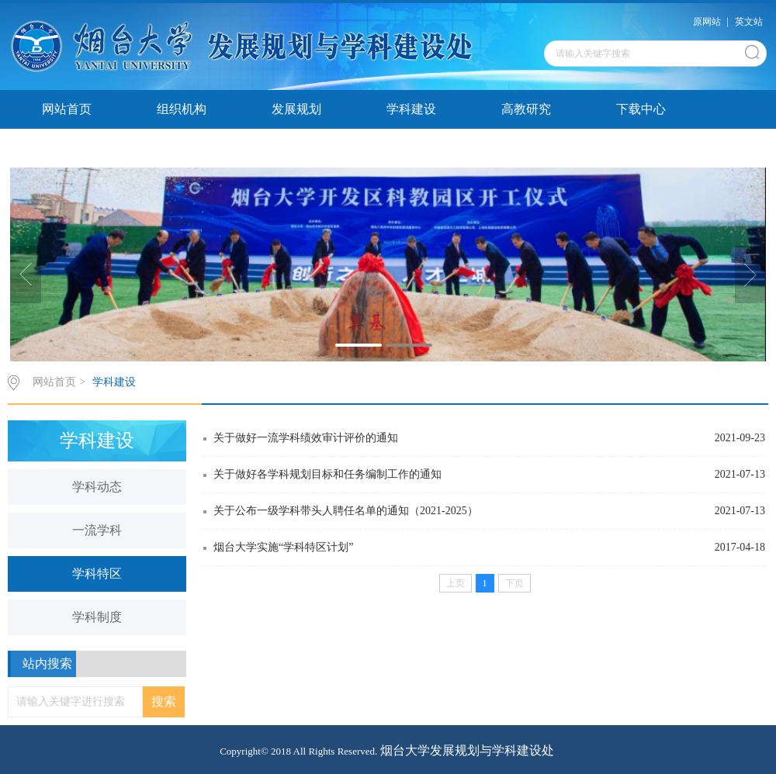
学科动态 (97, 486)
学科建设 (411, 109)
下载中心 (641, 109)
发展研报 (67, 147)
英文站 (749, 21)
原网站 (707, 21)
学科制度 (97, 617)
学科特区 (97, 573)
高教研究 (526, 109)
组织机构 (181, 109)
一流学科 (97, 530)
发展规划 (296, 109)
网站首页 (67, 109)
